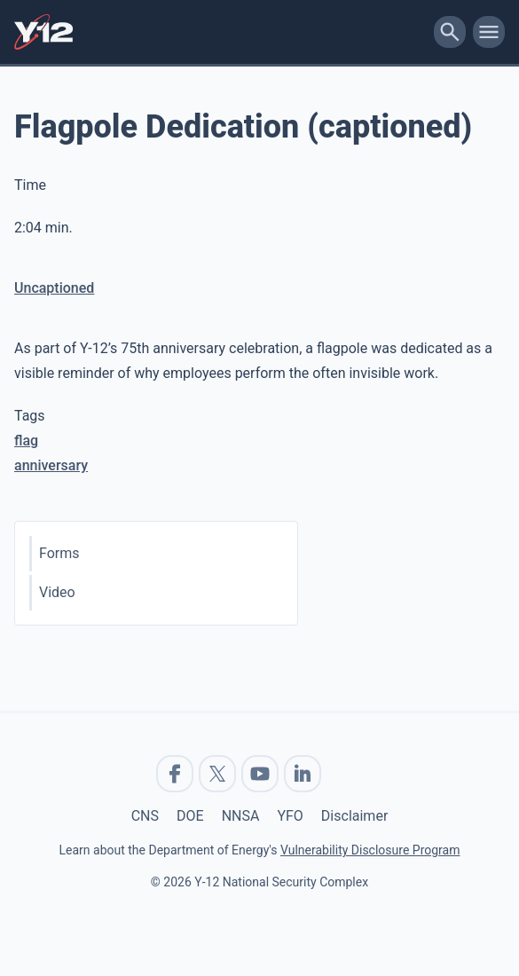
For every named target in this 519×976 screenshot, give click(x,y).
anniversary (51, 465)
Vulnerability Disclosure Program (370, 850)
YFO (290, 815)
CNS (145, 815)
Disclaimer (354, 815)
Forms (59, 553)
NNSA (241, 815)
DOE (190, 815)
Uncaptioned (54, 287)
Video (57, 592)
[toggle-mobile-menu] (489, 32)
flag (26, 440)
